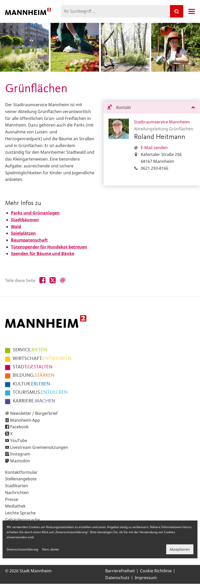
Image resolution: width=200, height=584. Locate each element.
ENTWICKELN (42, 358)
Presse (11, 499)
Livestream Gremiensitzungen (39, 447)
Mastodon (20, 461)
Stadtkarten (16, 485)
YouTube (18, 440)
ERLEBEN (31, 384)
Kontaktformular (21, 472)
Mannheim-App (25, 420)
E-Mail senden (154, 147)
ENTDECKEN (40, 392)
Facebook (19, 427)
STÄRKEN (33, 375)
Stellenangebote (21, 479)
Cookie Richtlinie (156, 571)
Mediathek (15, 506)
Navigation (191, 11)
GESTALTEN (32, 367)
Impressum (146, 577)
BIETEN (30, 350)
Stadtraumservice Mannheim (162, 122)
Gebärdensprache (22, 520)
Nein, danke (50, 549)
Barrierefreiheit (120, 571)
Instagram (20, 454)
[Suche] (176, 11)
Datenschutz (117, 577)
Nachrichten (17, 492)
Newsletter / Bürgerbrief (34, 413)
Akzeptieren (180, 549)
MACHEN (34, 401)
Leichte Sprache (20, 513)
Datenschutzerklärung (22, 549)
